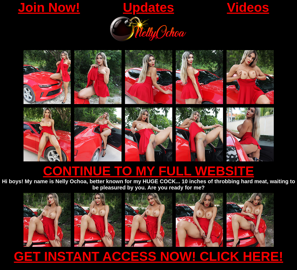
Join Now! (49, 7)
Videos (248, 7)
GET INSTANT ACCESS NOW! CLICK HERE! (148, 256)
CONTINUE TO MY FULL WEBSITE (148, 171)
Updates (148, 7)
